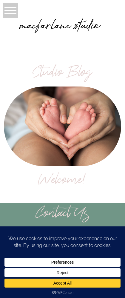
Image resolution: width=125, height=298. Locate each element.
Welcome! (62, 181)
